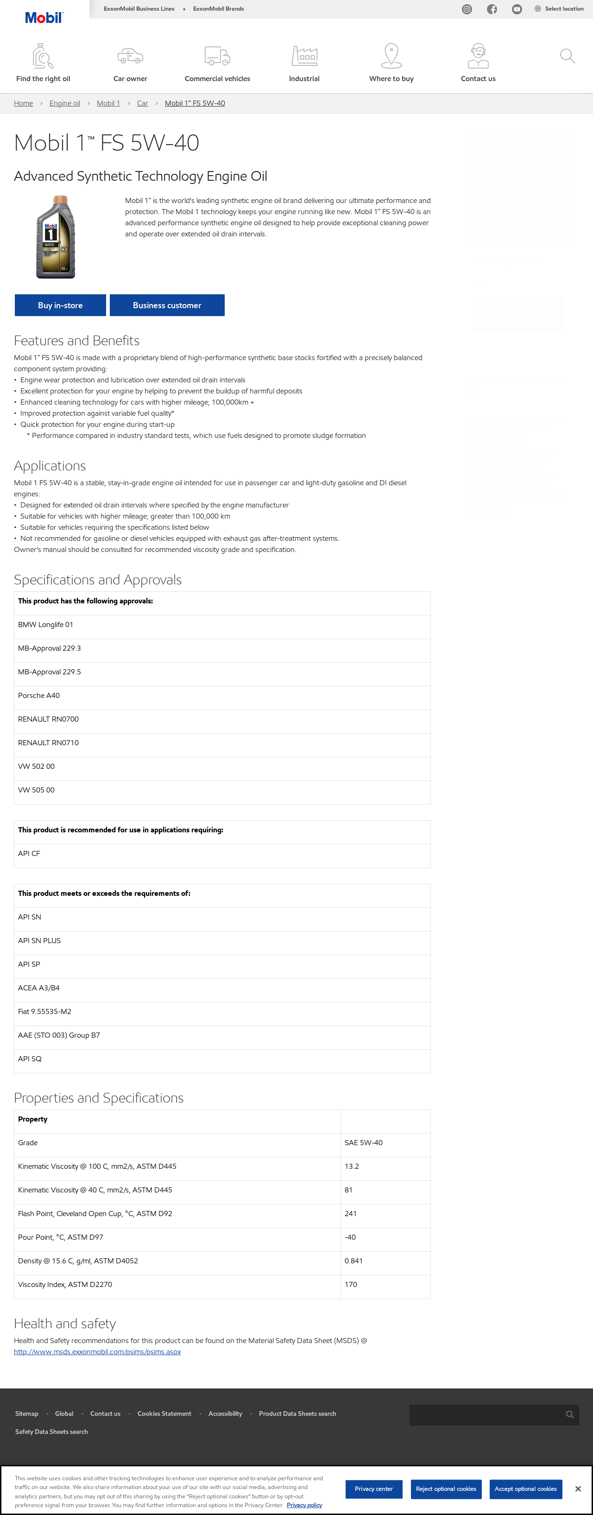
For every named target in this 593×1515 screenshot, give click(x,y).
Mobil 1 (108, 103)
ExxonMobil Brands (218, 9)
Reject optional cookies (446, 1489)
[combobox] (494, 1415)
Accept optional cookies (526, 1489)
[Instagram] (467, 11)
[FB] (492, 11)
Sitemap (26, 1413)
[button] (130, 63)
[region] (296, 1490)
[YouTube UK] (517, 11)
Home (23, 103)
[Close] (578, 1488)
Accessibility (225, 1413)
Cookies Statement (164, 1413)
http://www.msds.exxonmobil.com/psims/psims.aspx (97, 1352)
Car (142, 103)
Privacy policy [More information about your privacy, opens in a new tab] (304, 1505)
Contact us (105, 1413)
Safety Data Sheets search (51, 1431)
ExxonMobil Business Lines (139, 9)
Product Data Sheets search (297, 1413)
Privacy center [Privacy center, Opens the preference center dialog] (374, 1489)
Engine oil (65, 103)
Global (64, 1413)
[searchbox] (485, 1415)
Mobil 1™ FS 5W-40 (195, 103)
